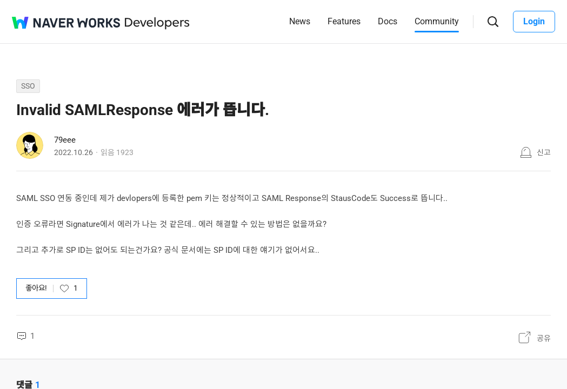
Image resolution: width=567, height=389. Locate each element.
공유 (544, 338)
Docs (387, 21)
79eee (65, 140)
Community (437, 21)
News (299, 21)
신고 (544, 152)
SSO (28, 86)
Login (534, 21)
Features (344, 21)
